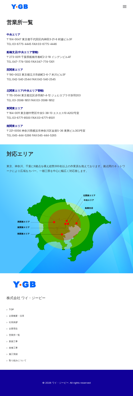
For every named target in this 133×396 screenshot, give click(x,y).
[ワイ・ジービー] (20, 6)
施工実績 (13, 354)
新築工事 (13, 341)
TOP (11, 309)
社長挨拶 (13, 322)
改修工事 (13, 347)
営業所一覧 (14, 335)
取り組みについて (17, 360)
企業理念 (13, 328)
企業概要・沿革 (16, 315)
